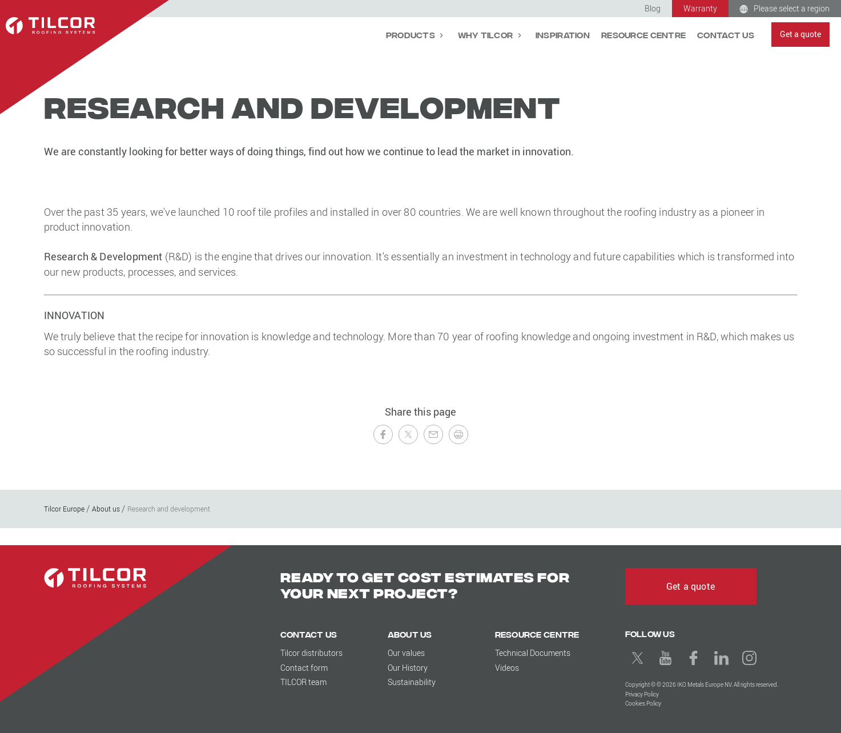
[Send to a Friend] (433, 434)
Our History (408, 667)
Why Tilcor (486, 34)
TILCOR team (303, 681)
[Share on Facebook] (383, 434)
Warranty (700, 8)
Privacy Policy (642, 694)
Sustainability (412, 681)
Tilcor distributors (311, 652)
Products (411, 34)
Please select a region (792, 8)
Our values (406, 652)
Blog (653, 8)
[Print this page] (458, 434)
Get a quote (800, 34)
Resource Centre (643, 34)
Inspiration (563, 34)
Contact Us (725, 34)
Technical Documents (532, 652)
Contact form (304, 667)
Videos (507, 667)
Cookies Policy (643, 703)
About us (410, 634)
